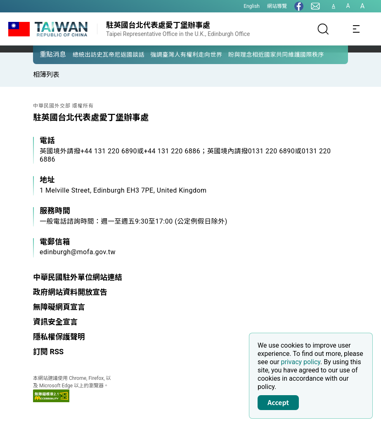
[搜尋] (323, 28)
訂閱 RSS (48, 351)
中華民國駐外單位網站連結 (77, 277)
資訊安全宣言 (55, 321)
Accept (278, 402)
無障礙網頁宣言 (59, 307)
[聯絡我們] (315, 6)
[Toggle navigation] (356, 28)
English (252, 6)
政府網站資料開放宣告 (70, 292)
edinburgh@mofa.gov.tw (78, 252)
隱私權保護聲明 (59, 336)
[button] (45, 54)
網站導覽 (277, 6)
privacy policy (301, 362)
